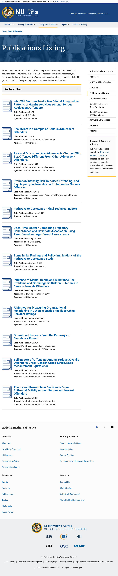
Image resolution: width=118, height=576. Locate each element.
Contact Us (81, 14)
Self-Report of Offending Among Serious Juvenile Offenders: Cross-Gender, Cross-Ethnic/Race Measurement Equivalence (46, 363)
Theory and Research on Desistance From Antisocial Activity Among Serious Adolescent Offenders (44, 390)
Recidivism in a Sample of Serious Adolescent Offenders (44, 130)
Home (4, 31)
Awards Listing (66, 449)
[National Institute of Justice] (79, 538)
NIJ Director (7, 455)
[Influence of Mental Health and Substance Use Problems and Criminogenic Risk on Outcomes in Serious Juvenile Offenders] (7, 290)
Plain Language (51, 562)
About (71, 14)
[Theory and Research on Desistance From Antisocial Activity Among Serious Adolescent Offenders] (7, 397)
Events (5, 482)
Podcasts (6, 488)
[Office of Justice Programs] (8, 12)
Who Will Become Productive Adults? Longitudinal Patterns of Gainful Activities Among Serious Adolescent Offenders (46, 104)
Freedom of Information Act (47, 568)
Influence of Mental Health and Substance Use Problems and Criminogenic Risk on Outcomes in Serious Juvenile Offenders (46, 283)
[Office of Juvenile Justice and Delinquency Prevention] (49, 548)
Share (111, 15)
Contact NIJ (65, 482)
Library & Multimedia (15, 31)
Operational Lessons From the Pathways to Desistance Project (42, 337)
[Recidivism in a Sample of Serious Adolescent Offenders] (7, 139)
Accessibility (9, 562)
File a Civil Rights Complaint (72, 500)
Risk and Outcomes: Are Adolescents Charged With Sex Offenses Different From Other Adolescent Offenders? (47, 156)
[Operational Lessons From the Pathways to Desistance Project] (7, 345)
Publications (7, 494)
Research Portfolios (10, 461)
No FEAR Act (107, 562)
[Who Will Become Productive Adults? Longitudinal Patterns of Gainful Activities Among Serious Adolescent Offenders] (7, 111)
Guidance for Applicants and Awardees (77, 461)
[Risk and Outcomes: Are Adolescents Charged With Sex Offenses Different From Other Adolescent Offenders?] (7, 163)
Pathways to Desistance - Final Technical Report (45, 208)
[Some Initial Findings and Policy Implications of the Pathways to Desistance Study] (7, 265)
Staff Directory (66, 488)
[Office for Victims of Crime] (64, 548)
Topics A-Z (102, 14)
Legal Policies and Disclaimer (87, 562)
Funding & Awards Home (70, 443)
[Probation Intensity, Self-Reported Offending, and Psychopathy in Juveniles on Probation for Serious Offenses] (7, 191)
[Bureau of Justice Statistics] (64, 540)
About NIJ (6, 443)
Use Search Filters (13, 89)
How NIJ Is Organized (11, 449)
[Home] (27, 12)
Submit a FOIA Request (70, 494)
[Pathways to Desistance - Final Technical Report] (7, 218)
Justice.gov (77, 568)
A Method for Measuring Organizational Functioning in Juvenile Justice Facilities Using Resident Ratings (44, 311)
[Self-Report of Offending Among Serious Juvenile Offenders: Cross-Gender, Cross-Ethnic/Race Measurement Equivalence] (7, 369)
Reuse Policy (7, 512)
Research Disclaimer (11, 467)
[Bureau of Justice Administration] (49, 538)
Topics (5, 500)
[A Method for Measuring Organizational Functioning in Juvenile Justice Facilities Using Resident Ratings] (7, 317)
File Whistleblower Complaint (30, 562)
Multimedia (7, 506)
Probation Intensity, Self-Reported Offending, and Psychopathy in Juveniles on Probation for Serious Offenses (47, 184)
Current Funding (67, 455)
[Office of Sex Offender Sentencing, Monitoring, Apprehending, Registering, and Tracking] (79, 547)
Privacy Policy (66, 562)
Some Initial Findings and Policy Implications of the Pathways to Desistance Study (47, 257)
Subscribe (92, 14)
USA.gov (65, 568)
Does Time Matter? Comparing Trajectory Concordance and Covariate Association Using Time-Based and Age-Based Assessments (44, 231)
